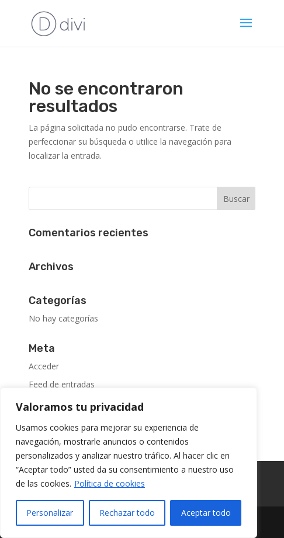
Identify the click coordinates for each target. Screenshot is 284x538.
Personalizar (49, 512)
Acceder (44, 366)
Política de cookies (109, 483)
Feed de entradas (62, 384)
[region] (128, 462)
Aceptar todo (206, 512)
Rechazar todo (127, 512)
